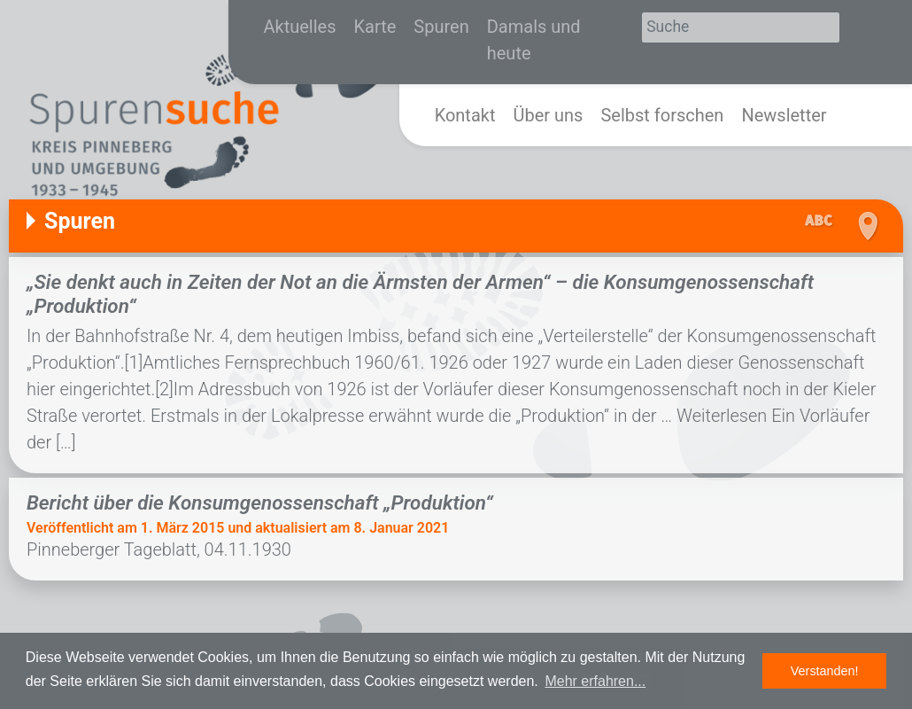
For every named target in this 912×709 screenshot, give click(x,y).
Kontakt (465, 115)
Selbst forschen (661, 115)
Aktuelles (300, 26)
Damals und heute (534, 40)
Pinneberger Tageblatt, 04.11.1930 (159, 549)
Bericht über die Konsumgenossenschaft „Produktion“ (260, 502)
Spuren (440, 26)
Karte (375, 26)
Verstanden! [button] (825, 671)
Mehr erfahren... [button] (595, 681)
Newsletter (783, 115)
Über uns (548, 115)
